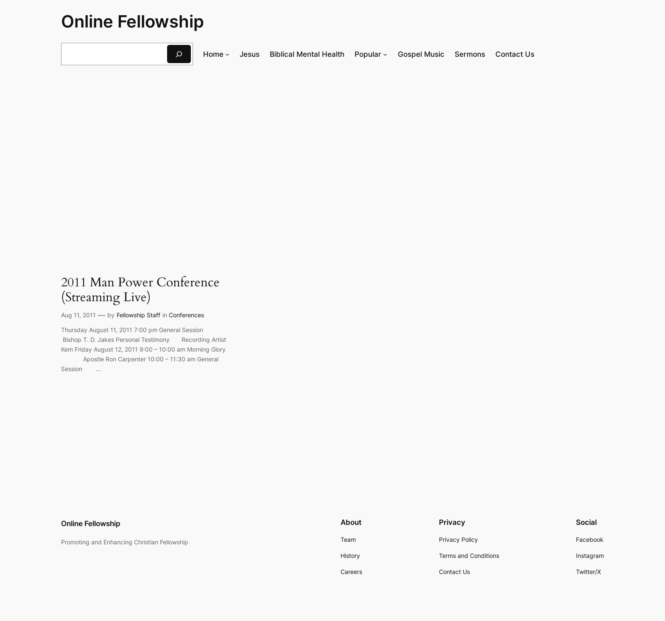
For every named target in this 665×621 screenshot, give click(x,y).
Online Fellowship (132, 21)
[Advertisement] (332, 141)
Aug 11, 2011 (78, 315)
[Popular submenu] (385, 54)
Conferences (186, 315)
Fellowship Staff (138, 315)
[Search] (179, 54)
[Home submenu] (227, 54)
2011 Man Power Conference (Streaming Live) (140, 290)
